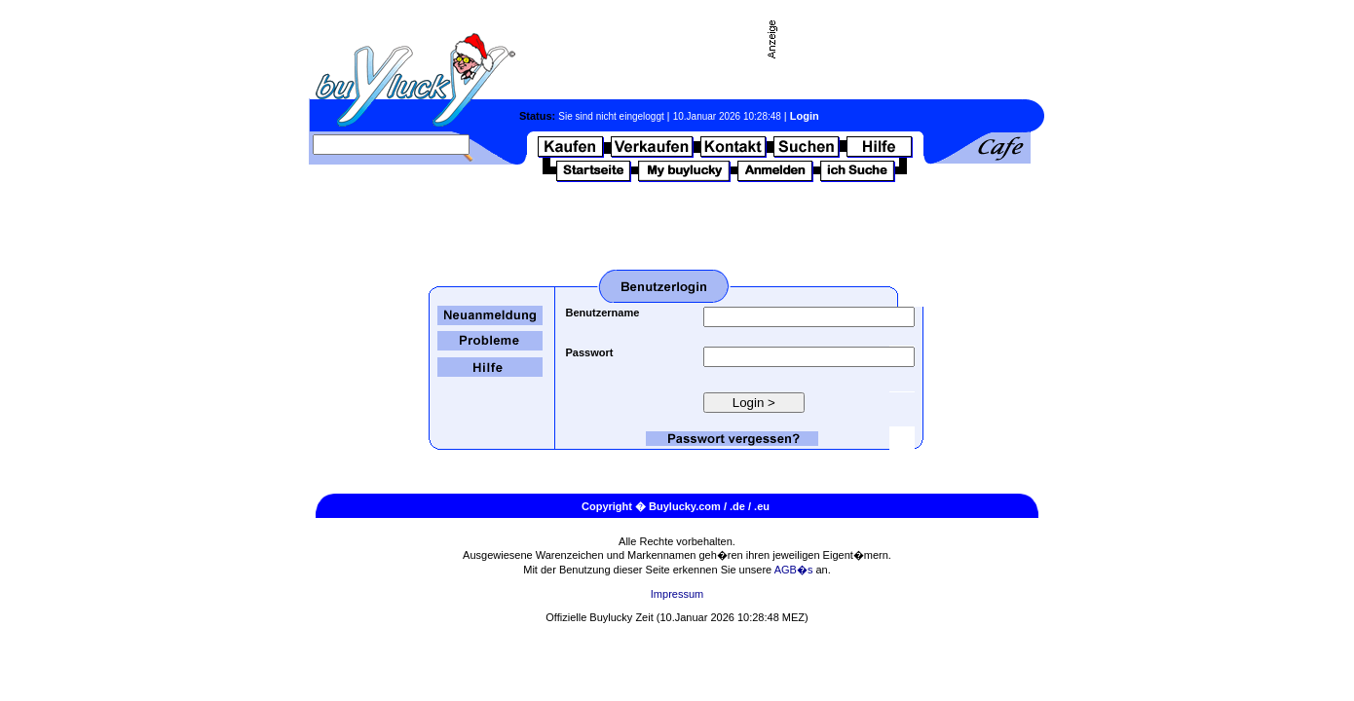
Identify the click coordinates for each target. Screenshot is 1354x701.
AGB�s (793, 569)
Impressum (677, 594)
